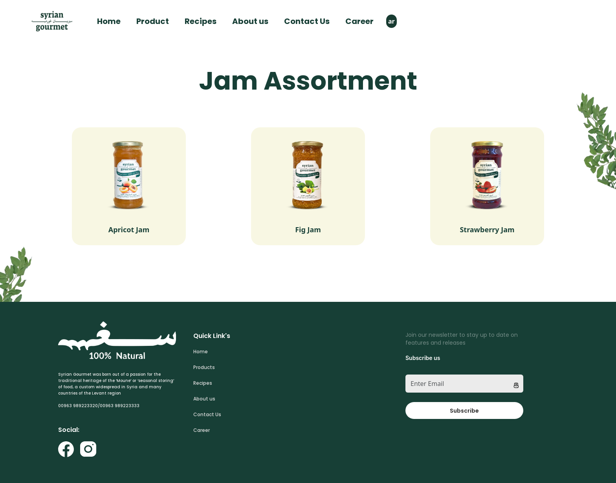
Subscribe (464, 411)
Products (204, 367)
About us (250, 21)
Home (109, 21)
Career (359, 21)
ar (391, 21)
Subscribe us (422, 357)
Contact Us (307, 21)
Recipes (200, 21)
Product (152, 21)
